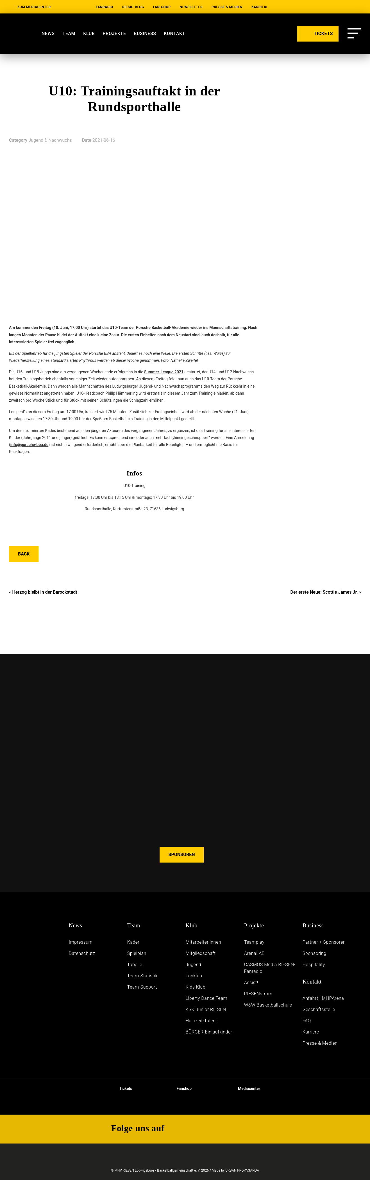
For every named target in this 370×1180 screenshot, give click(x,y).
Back (23, 554)
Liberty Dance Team (206, 998)
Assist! (251, 982)
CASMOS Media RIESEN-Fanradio (270, 968)
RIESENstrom (258, 993)
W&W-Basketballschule (268, 1005)
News (48, 33)
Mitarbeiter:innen (203, 942)
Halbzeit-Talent (201, 1020)
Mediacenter (244, 1088)
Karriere (259, 7)
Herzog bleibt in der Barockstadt (44, 592)
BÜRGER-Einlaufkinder (209, 1032)
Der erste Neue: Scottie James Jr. (324, 592)
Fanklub (194, 975)
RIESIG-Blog (133, 7)
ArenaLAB (254, 953)
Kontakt (174, 33)
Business (145, 33)
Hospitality (314, 964)
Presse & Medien (227, 7)
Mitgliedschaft (201, 953)
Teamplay (254, 942)
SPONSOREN (182, 854)
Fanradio (104, 7)
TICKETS (318, 33)
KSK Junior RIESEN (206, 1009)
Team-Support (142, 987)
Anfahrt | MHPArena (323, 998)
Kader (133, 942)
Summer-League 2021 (163, 372)
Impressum (81, 942)
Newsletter (191, 7)
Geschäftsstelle (319, 1009)
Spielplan (136, 953)
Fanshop (180, 1088)
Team (68, 33)
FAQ (307, 1020)
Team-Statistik (142, 975)
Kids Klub (195, 987)
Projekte (114, 33)
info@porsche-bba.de (29, 444)
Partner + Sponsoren (324, 942)
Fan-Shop (162, 7)
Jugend (193, 964)
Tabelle (134, 964)
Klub (89, 33)
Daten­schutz (82, 953)
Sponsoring (314, 953)
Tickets (121, 1088)
